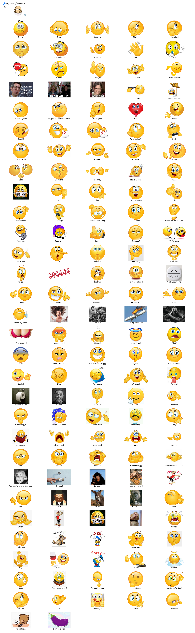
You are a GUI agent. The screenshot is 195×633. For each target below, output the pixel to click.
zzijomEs (8, 3)
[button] (20, 29)
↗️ (19, 11)
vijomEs (20, 3)
